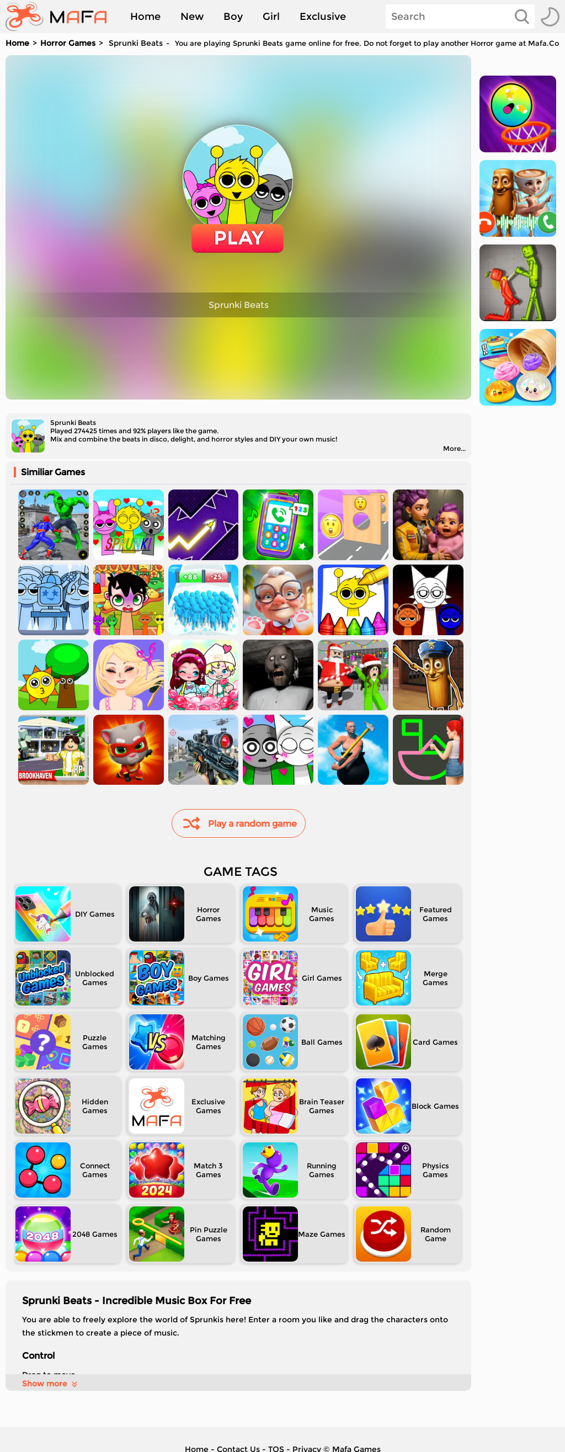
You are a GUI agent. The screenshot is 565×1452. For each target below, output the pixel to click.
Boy (233, 16)
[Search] (460, 16)
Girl (271, 16)
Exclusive (323, 16)
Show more (50, 1384)
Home (145, 16)
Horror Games (67, 43)
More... (454, 448)
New (192, 16)
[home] (62, 16)
